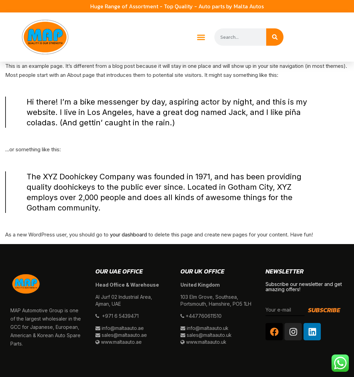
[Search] (274, 37)
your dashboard (128, 234)
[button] (201, 37)
